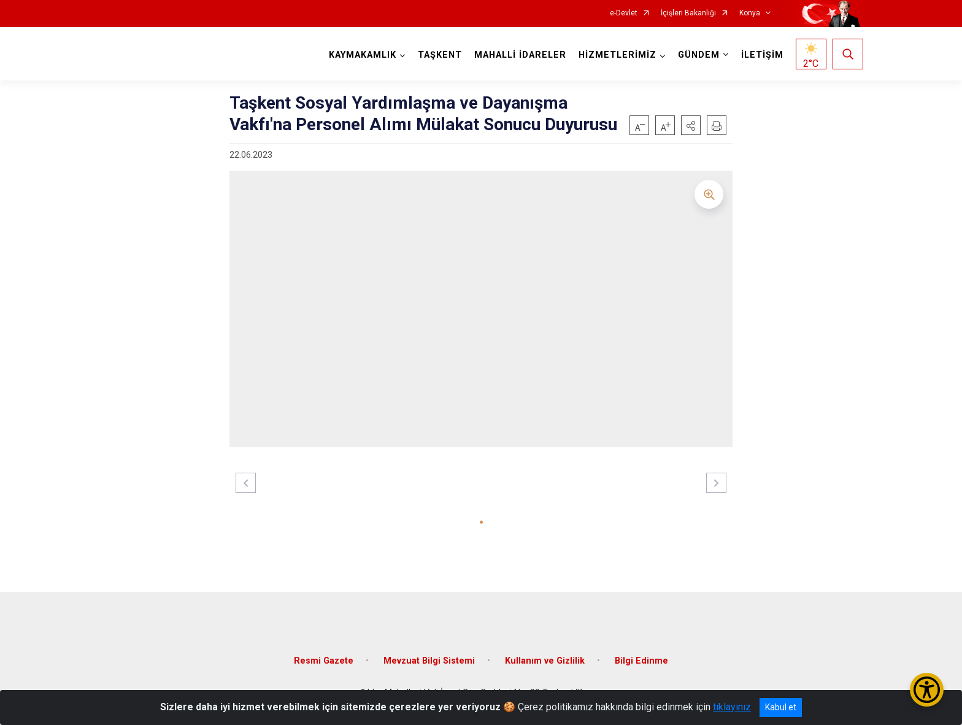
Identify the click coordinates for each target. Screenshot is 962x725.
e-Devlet (623, 13)
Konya (749, 13)
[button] (691, 125)
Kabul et (780, 707)
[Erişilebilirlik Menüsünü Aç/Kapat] (927, 690)
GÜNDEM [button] (699, 55)
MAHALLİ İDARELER (520, 55)
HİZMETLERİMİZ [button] (617, 55)
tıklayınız (732, 707)
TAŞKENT (440, 55)
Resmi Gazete (323, 661)
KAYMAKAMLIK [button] (362, 55)
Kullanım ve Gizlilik (545, 661)
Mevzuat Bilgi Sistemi (429, 661)
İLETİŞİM (762, 55)
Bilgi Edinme (641, 661)
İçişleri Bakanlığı (688, 13)
